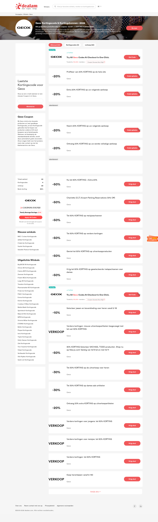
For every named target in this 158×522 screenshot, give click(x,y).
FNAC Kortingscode (25, 294)
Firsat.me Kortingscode (26, 291)
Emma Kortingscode (25, 297)
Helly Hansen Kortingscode (27, 340)
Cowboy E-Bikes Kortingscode (28, 304)
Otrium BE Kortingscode (26, 268)
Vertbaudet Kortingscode (26, 353)
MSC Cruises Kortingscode (27, 236)
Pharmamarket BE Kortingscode (29, 287)
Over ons (18, 506)
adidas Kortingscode (25, 240)
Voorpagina (18, 14)
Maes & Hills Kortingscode (27, 314)
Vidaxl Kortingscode (25, 350)
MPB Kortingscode (24, 317)
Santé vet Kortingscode (26, 360)
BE (99, 6)
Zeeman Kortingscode (25, 274)
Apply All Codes (31, 217)
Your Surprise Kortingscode (27, 347)
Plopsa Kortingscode (25, 330)
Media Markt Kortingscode (27, 307)
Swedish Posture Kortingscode (28, 250)
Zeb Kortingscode (24, 343)
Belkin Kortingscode (25, 327)
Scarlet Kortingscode (25, 246)
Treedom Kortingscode (25, 284)
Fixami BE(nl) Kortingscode (27, 278)
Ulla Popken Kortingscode (26, 356)
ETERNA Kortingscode (25, 324)
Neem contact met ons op (33, 506)
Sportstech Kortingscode (26, 310)
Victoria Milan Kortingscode (27, 320)
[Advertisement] (30, 58)
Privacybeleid (50, 506)
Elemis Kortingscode (25, 301)
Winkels (46, 7)
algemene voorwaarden (65, 506)
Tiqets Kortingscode (25, 337)
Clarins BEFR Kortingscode (27, 271)
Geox (31, 14)
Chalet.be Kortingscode (26, 243)
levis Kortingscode (24, 333)
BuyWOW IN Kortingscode (27, 264)
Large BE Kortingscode (25, 281)
